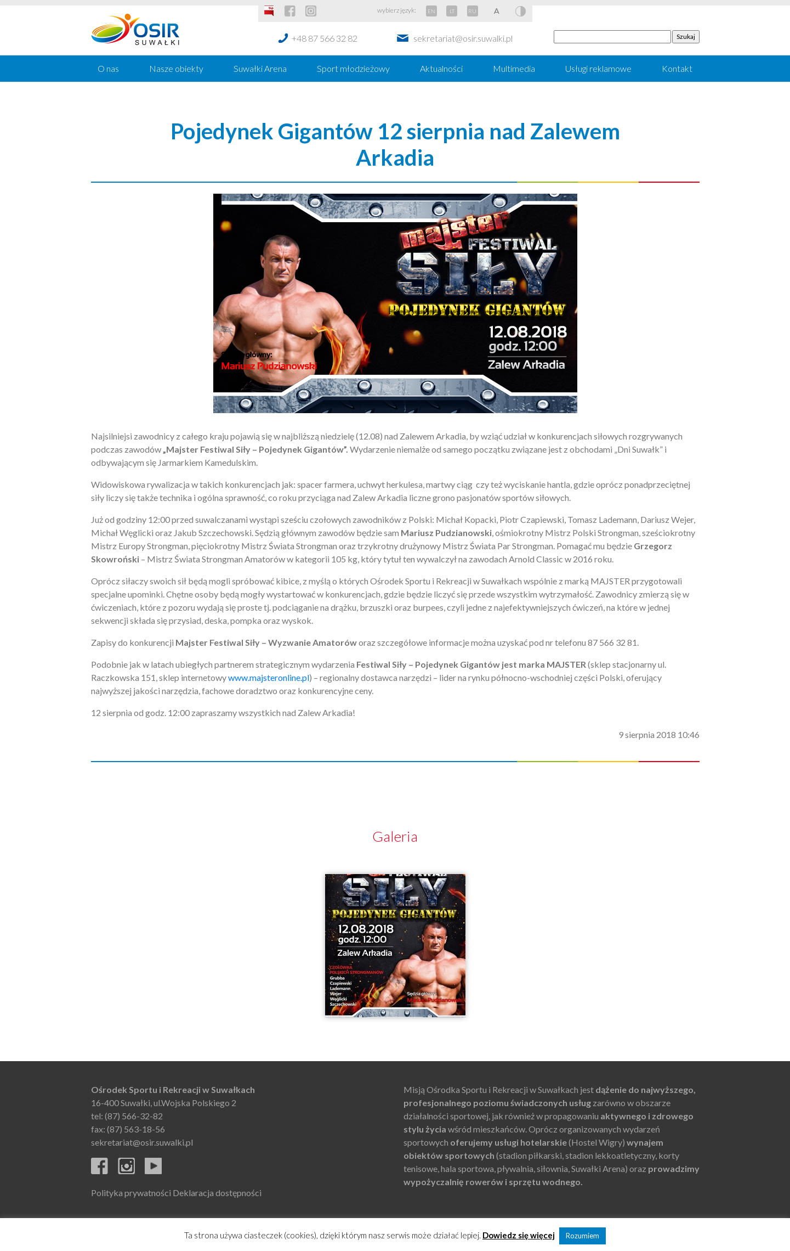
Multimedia (514, 68)
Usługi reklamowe (598, 68)
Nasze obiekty (176, 68)
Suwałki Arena (260, 68)
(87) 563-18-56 (136, 1129)
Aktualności (441, 68)
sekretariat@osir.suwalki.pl (463, 38)
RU (472, 11)
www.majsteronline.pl (268, 677)
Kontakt (677, 68)
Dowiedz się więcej (518, 1235)
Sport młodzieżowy (353, 68)
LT (452, 11)
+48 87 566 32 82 (324, 38)
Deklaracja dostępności (217, 1192)
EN (431, 11)
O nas (108, 68)
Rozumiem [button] (582, 1235)
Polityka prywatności (131, 1192)
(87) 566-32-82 (134, 1116)
